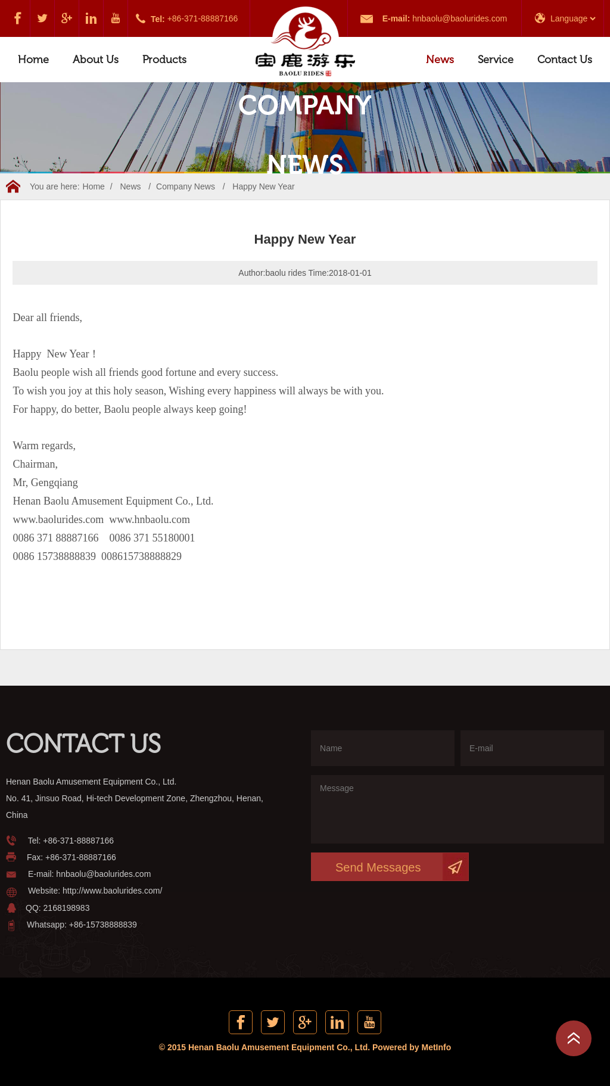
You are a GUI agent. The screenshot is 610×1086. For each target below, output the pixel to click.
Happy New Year (263, 186)
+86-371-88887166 (202, 18)
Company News (185, 186)
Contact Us (564, 59)
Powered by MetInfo (411, 1047)
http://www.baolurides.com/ (112, 890)
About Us (96, 59)
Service (495, 59)
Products (164, 59)
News (440, 59)
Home (33, 59)
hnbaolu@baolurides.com (459, 18)
